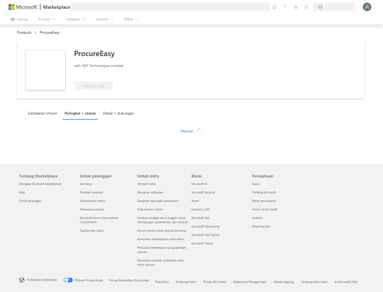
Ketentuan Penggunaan (250, 282)
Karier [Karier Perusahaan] (256, 184)
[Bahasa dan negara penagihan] (334, 7)
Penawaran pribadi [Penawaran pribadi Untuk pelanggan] (92, 209)
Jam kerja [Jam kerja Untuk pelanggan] (86, 184)
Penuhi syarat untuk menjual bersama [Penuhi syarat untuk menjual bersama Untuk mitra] (161, 230)
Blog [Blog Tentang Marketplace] (22, 192)
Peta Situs (162, 282)
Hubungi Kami (186, 282)
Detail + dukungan (118, 113)
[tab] (44, 113)
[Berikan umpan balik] (274, 7)
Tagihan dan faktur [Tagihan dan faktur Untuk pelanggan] (92, 230)
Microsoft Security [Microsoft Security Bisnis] (203, 192)
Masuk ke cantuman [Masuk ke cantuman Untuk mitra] (150, 192)
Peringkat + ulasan (80, 113)
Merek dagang (284, 282)
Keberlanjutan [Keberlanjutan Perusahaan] (261, 226)
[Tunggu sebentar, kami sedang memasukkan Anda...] (367, 7)
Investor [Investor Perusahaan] (257, 218)
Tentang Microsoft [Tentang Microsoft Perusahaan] (264, 192)
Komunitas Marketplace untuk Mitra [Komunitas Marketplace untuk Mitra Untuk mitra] (160, 239)
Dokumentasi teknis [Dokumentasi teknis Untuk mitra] (150, 209)
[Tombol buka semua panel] (19, 19)
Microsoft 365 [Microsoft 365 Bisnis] (200, 218)
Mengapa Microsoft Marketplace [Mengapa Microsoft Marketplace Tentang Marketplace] (40, 184)
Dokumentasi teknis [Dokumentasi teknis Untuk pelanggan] (92, 201)
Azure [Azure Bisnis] (195, 201)
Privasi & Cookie (214, 282)
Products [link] (24, 32)
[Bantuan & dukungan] (285, 7)
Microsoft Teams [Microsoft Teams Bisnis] (202, 243)
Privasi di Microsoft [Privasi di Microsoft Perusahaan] (264, 209)
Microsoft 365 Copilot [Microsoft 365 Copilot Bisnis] (205, 235)
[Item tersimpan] (296, 7)
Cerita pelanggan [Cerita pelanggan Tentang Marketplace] (30, 201)
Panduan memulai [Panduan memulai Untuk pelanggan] (91, 192)
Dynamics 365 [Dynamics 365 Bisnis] (201, 209)
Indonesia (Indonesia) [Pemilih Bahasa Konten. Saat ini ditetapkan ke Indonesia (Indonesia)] (42, 279)
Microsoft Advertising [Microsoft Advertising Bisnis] (205, 226)
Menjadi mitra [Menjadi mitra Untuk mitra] (146, 184)
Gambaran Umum (42, 113)
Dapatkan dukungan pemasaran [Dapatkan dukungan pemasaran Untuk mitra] (157, 201)
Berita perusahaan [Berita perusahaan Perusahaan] (264, 201)
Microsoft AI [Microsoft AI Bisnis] (199, 184)
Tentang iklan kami (314, 282)
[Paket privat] (306, 7)
